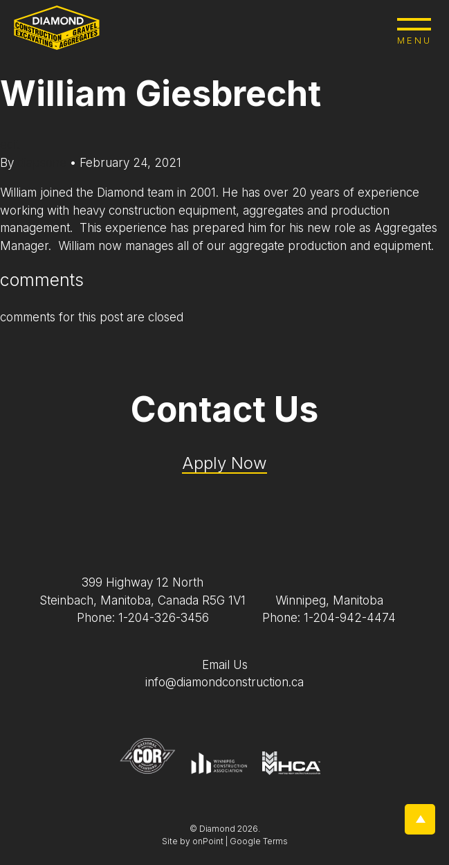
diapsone (43, 163)
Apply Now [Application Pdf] (224, 463)
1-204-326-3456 (163, 618)
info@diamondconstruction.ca (224, 682)
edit (9, 145)
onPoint (207, 841)
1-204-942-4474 (350, 618)
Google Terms (259, 841)
